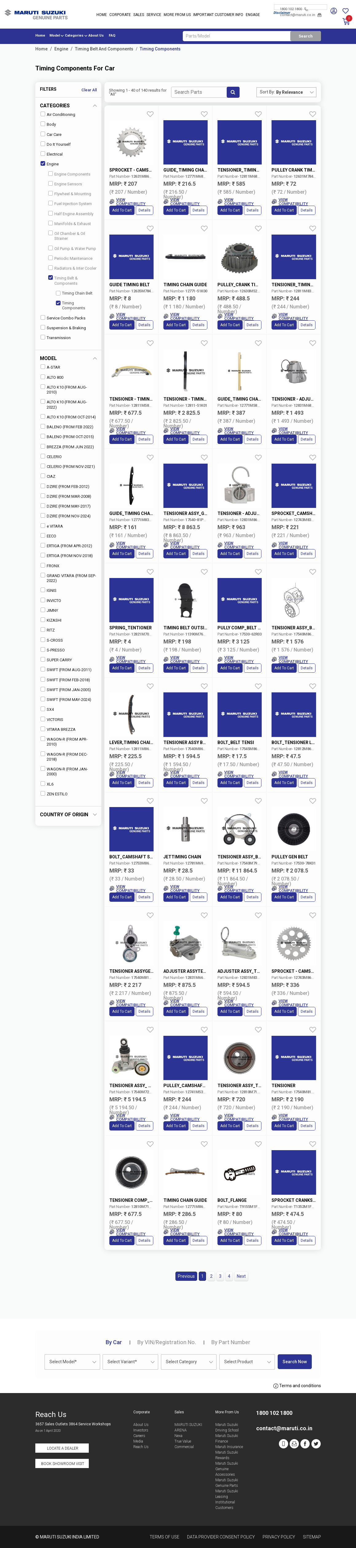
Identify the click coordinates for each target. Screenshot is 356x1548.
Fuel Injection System (70, 203)
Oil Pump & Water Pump (72, 248)
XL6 (47, 783)
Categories (74, 35)
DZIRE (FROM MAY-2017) (66, 506)
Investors (140, 1430)
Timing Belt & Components (63, 280)
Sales (138, 15)
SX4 (47, 709)
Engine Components (69, 173)
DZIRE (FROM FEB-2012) (65, 486)
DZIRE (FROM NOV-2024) (66, 515)
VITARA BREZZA (58, 729)
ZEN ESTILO (54, 793)
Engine (61, 48)
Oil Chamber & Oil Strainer (66, 236)
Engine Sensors (65, 183)
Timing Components (160, 49)
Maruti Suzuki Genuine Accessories (226, 1469)
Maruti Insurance (229, 1447)
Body (48, 124)
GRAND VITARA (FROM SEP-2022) (68, 578)
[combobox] (296, 92)
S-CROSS (52, 640)
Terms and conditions (297, 1386)
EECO (48, 535)
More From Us (177, 15)
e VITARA (52, 526)
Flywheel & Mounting (69, 193)
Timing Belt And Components (104, 48)
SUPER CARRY (56, 659)
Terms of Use (164, 1536)
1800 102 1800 (294, 9)
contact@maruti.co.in (300, 15)
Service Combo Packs (63, 317)
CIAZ (48, 476)
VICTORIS (52, 719)
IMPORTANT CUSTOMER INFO (218, 15)
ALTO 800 (52, 377)
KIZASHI (51, 620)
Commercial (184, 1447)
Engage (253, 15)
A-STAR (50, 367)
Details (145, 210)
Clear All (89, 90)
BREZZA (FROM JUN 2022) (67, 446)
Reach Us (141, 1447)
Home (101, 15)
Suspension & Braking (63, 327)
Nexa (178, 1436)
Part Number (230, 1342)
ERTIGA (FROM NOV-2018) (67, 555)
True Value (182, 1441)
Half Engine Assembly (70, 213)
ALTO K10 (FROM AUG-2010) (64, 389)
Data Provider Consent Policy (221, 1536)
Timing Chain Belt (74, 293)
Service (154, 15)
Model (54, 35)
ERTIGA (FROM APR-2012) (66, 545)
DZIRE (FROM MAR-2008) (66, 496)
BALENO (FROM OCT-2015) (67, 436)
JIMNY (49, 610)
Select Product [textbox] (238, 1361)
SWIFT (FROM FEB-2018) (65, 679)
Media (138, 1441)
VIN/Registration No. (166, 1342)
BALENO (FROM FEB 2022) (67, 426)
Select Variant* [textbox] (122, 1361)
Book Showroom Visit (62, 1464)
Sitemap (312, 1536)
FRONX (50, 565)
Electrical (52, 153)
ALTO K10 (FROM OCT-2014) (68, 416)
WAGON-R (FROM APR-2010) (64, 741)
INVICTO (51, 600)
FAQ (112, 35)
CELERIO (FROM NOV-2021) (68, 466)
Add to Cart (122, 210)
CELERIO (51, 456)
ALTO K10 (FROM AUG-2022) (64, 404)
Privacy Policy (279, 1536)
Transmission (56, 337)
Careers (139, 1436)
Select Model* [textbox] (63, 1361)
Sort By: (267, 92)
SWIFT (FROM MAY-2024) (66, 699)
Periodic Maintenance (70, 258)
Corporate (120, 15)
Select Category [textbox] (181, 1361)
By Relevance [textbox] (289, 92)
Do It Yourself (56, 144)
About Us (96, 35)
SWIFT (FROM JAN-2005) (66, 689)
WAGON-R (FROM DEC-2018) (64, 756)
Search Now (295, 1361)
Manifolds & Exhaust (69, 223)
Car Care (51, 134)
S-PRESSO (53, 649)
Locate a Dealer (62, 1448)
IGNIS (49, 590)
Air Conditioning (58, 114)
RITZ (48, 629)
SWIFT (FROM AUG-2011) (66, 669)
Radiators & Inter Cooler (72, 268)
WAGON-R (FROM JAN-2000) (64, 771)
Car (114, 1342)
